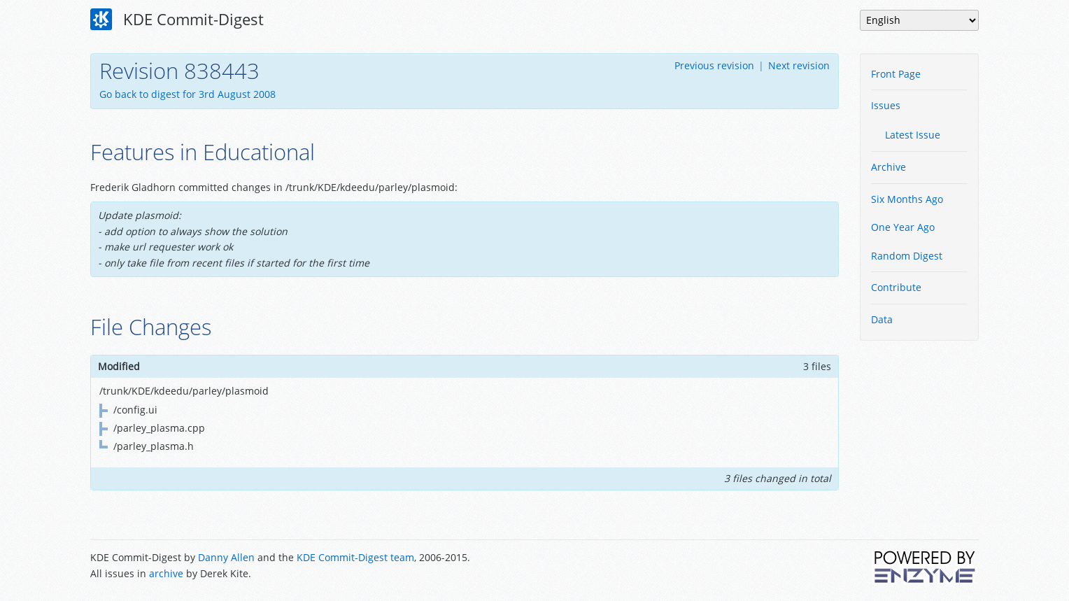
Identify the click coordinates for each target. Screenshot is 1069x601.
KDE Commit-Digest (177, 19)
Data (882, 319)
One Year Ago (903, 227)
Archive (888, 167)
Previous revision (714, 65)
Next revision (799, 65)
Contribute (896, 287)
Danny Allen (226, 557)
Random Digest (906, 255)
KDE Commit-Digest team (355, 557)
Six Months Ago (907, 199)
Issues (885, 105)
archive (166, 573)
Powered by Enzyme (925, 567)
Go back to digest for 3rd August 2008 (187, 94)
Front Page (896, 73)
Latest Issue (912, 134)
